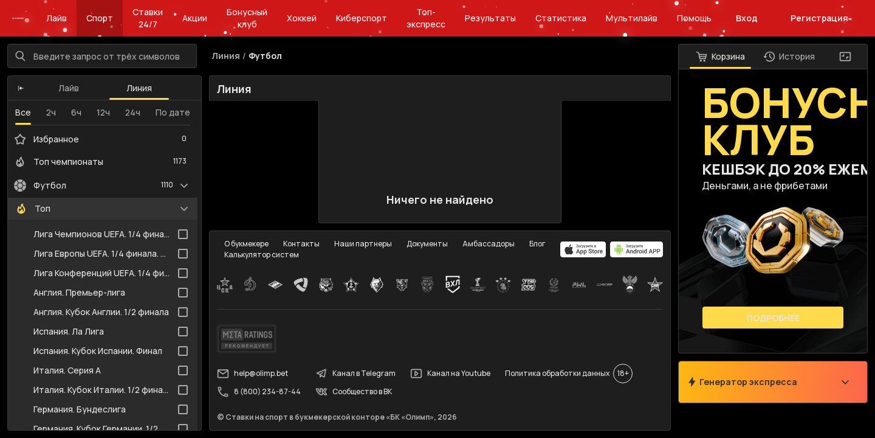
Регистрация (819, 18)
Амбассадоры (488, 243)
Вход (747, 18)
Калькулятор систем (261, 254)
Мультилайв (631, 18)
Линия (139, 88)
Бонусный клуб (247, 18)
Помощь (694, 18)
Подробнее (773, 318)
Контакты (301, 243)
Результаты (490, 18)
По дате (173, 112)
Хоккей (302, 18)
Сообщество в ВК (353, 391)
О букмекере (246, 243)
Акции (194, 18)
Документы (427, 243)
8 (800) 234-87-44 (259, 391)
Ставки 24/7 (147, 18)
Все (23, 112)
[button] (21, 88)
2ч (51, 112)
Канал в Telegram (355, 373)
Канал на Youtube (450, 373)
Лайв (56, 18)
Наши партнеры (363, 243)
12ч (103, 112)
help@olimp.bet (252, 373)
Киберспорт (361, 18)
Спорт (99, 18)
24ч (132, 112)
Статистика (560, 18)
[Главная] (18, 18)
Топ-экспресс (426, 18)
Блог (537, 243)
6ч (76, 112)
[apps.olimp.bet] (583, 249)
